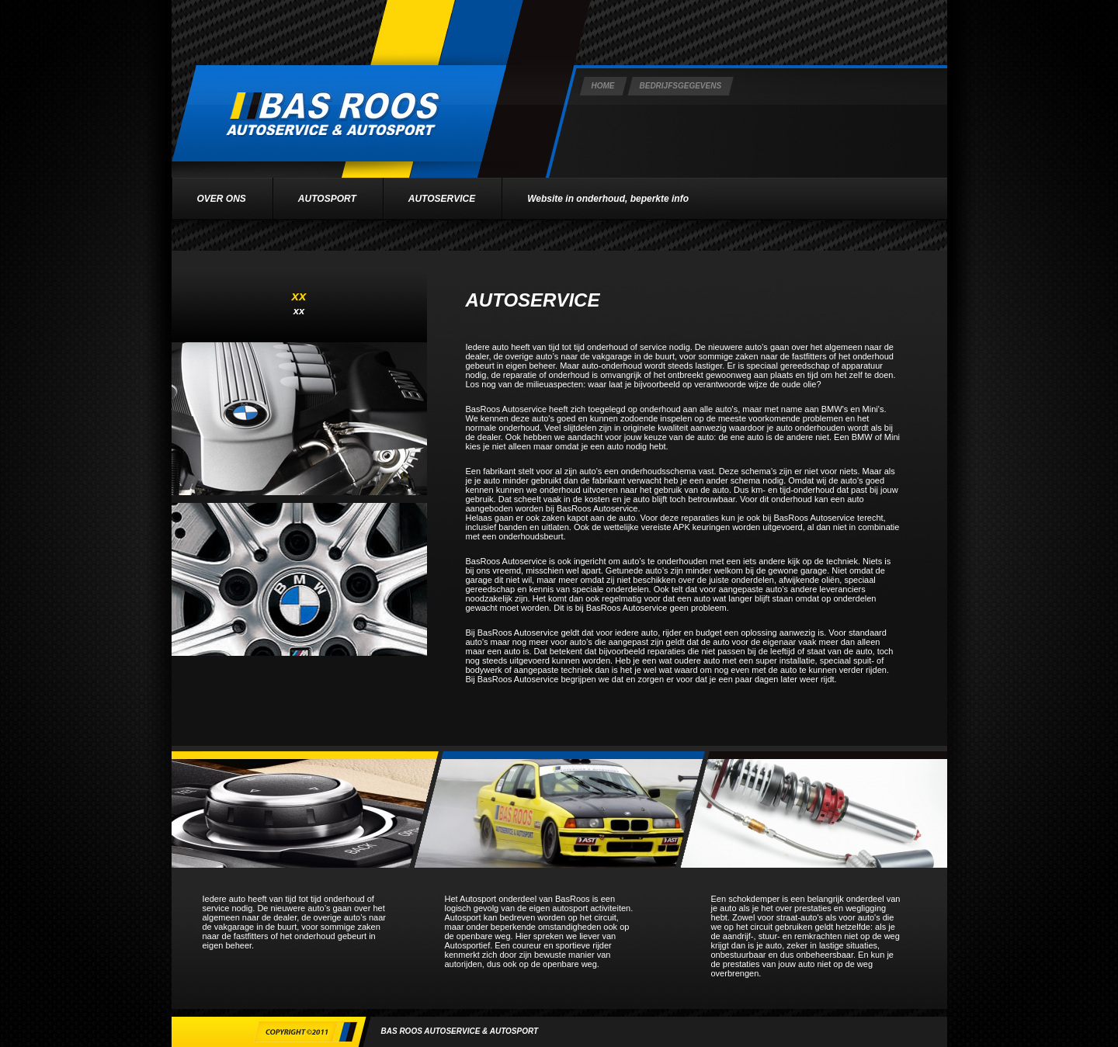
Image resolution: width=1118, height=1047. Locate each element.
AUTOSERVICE (441, 198)
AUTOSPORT (327, 198)
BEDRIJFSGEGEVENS (681, 85)
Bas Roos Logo (338, 113)
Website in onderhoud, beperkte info (608, 198)
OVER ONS (221, 198)
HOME (603, 85)
